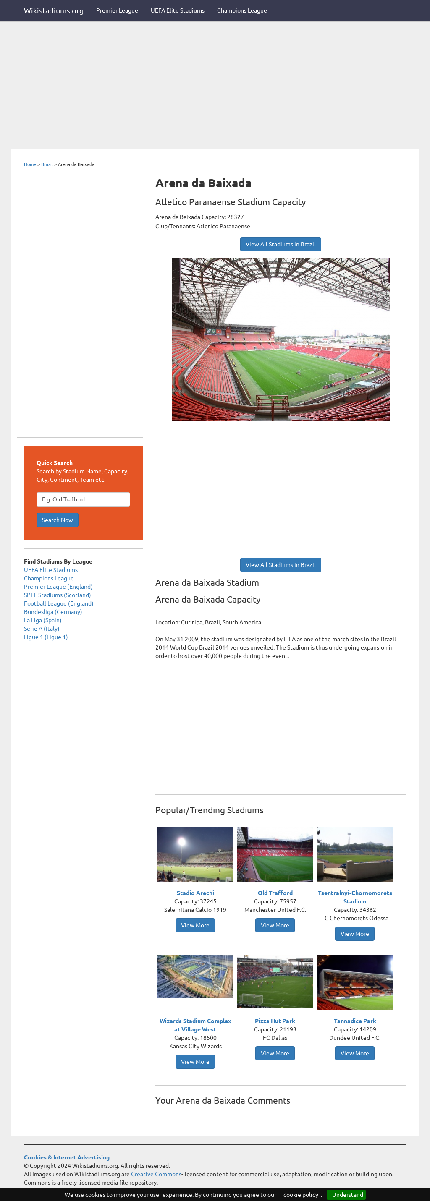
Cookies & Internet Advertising (67, 1157)
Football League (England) (59, 603)
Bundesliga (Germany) (53, 611)
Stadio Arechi (195, 893)
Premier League (117, 10)
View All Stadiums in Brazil (281, 244)
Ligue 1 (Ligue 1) (46, 637)
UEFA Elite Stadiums (178, 10)
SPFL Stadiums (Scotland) (57, 595)
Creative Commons (156, 1174)
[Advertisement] (215, 86)
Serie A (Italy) (42, 628)
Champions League (242, 10)
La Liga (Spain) (43, 620)
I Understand (346, 1194)
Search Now (57, 520)
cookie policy (300, 1194)
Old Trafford (275, 893)
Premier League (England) (58, 586)
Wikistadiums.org (54, 10)
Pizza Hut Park (275, 1021)
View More (195, 925)
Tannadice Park (355, 1021)
